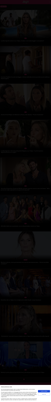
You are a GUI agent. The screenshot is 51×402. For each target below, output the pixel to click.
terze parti (16, 392)
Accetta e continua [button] (44, 391)
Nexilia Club (44, 394)
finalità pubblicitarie (30, 394)
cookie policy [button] (17, 390)
